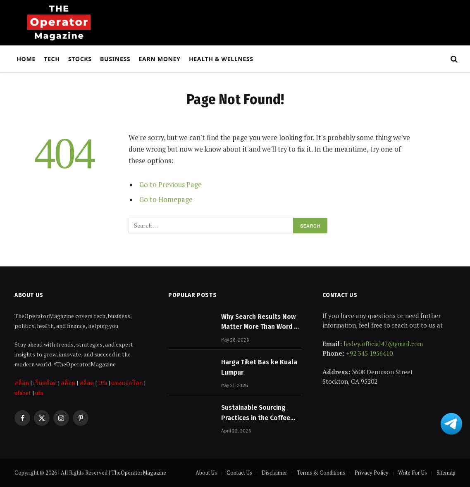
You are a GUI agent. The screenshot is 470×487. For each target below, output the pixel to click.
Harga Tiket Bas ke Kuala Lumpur (259, 367)
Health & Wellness (221, 59)
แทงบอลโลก (127, 383)
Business (115, 59)
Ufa (102, 383)
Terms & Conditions (321, 472)
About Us (206, 472)
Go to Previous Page (170, 184)
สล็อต (21, 383)
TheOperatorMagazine (138, 472)
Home (26, 59)
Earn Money (160, 59)
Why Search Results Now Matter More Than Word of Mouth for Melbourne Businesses (261, 322)
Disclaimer (274, 472)
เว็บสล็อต (45, 383)
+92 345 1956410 (369, 353)
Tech (52, 59)
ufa (39, 393)
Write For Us (412, 472)
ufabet (22, 393)
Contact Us (239, 472)
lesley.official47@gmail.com (383, 344)
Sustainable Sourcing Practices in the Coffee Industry (255, 413)
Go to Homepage (166, 199)
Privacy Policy (372, 472)
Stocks (80, 59)
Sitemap (446, 472)
